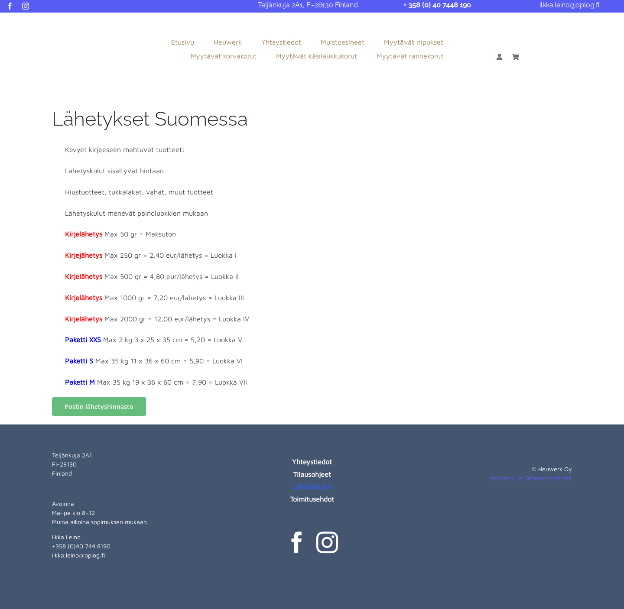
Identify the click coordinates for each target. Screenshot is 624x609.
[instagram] (25, 6)
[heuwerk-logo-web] (43, 22)
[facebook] (9, 6)
